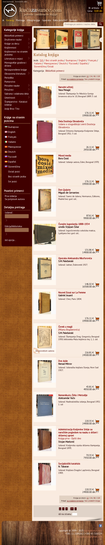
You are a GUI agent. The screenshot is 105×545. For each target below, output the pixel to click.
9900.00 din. (90, 217)
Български (71, 60)
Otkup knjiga (33, 20)
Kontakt (73, 20)
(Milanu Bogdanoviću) (69, 329)
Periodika (8, 77)
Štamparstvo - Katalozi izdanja (15, 103)
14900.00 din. (89, 251)
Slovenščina (40, 66)
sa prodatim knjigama (75, 79)
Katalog (10, 20)
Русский (73, 63)
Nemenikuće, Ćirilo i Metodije (72, 395)
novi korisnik (8, 1)
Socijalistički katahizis (69, 463)
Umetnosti (9, 97)
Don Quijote (64, 189)
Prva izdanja (11, 196)
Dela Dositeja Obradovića (71, 121)
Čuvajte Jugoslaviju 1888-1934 (73, 224)
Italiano (38, 63)
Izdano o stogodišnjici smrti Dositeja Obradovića (76, 126)
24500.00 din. (89, 354)
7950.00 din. (90, 456)
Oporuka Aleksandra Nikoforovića (75, 258)
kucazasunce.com (93, 530)
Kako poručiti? (60, 20)
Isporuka (46, 20)
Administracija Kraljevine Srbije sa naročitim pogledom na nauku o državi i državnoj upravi (78, 432)
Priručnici (8, 89)
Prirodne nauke (12, 85)
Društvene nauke (13, 39)
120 (98, 76)
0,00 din (98, 10)
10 (72, 509)
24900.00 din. (89, 422)
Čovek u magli (65, 326)
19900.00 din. (89, 114)
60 (95, 76)
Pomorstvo (9, 81)
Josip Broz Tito (11, 108)
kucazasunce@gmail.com (89, 536)
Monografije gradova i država (15, 64)
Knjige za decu (11, 43)
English (82, 60)
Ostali (51, 66)
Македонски (50, 63)
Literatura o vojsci (13, 58)
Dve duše (63, 360)
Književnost (10, 47)
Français (92, 60)
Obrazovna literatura (14, 73)
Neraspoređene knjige (15, 69)
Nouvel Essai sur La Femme (72, 292)
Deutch (63, 63)
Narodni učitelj (65, 87)
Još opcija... (10, 240)
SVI (41, 60)
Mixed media (64, 155)
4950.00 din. (90, 388)
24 (91, 76)
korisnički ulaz (21, 1)
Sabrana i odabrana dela (16, 93)
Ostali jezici (14, 171)
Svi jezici (12, 181)
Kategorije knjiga (14, 30)
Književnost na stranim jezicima (16, 53)
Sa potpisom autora (15, 199)
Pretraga (20, 20)
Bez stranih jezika (54, 60)
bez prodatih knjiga (92, 79)
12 (87, 76)
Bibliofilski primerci (55, 70)
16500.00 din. (89, 285)
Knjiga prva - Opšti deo (69, 438)
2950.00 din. (90, 148)
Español (84, 63)
